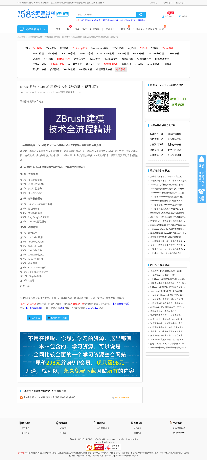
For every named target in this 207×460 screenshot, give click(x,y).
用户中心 (153, 3)
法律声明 (72, 439)
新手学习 (25, 428)
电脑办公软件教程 (52, 37)
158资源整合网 (99, 439)
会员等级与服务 (103, 428)
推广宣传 (169, 16)
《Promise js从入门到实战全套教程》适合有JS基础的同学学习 (177, 229)
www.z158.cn (92, 308)
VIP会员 (63, 433)
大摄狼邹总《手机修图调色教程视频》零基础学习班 (173, 221)
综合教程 (66, 37)
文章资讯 (110, 29)
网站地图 (89, 439)
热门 (85, 29)
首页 (58, 29)
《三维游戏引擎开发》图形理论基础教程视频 (170, 241)
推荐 (77, 29)
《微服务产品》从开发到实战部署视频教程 (169, 249)
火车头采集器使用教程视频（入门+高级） (169, 283)
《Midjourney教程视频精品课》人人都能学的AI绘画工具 (175, 193)
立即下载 (36, 318)
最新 (69, 29)
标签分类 (94, 29)
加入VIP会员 (202, 179)
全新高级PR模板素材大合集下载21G (166, 271)
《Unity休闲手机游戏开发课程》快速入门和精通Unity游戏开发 (178, 185)
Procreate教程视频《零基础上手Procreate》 (169, 225)
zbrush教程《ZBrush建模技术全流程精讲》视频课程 (49, 397)
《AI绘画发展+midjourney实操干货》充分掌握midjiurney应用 (177, 205)
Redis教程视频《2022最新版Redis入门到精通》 (171, 233)
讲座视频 (32, 37)
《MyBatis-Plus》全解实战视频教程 (166, 253)
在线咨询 (202, 163)
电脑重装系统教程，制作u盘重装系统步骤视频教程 (173, 327)
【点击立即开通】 (121, 303)
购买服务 (179, 3)
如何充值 (137, 433)
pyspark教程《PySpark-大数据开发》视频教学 (170, 343)
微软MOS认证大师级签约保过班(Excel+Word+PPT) (172, 307)
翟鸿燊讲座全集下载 (110, 20)
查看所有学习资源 (59, 318)
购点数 (184, 16)
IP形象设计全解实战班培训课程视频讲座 (168, 348)
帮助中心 (80, 439)
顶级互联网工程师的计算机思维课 (165, 315)
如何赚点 (25, 433)
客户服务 (166, 3)
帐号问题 (137, 428)
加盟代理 (125, 29)
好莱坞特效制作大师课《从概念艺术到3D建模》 (171, 335)
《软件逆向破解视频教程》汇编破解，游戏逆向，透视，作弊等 (178, 303)
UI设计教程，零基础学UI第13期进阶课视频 (169, 319)
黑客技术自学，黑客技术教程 (163, 311)
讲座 (62, 308)
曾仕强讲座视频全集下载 (90, 20)
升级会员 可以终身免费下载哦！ (149, 29)
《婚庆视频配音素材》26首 (162, 275)
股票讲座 (141, 20)
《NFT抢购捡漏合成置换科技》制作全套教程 (170, 189)
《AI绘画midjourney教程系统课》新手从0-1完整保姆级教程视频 (178, 197)
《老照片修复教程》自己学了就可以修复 (168, 181)
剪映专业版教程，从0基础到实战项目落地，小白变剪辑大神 (177, 176)
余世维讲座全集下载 (128, 20)
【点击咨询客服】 (34, 308)
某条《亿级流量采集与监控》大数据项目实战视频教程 (174, 245)
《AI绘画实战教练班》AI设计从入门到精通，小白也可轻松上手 (178, 209)
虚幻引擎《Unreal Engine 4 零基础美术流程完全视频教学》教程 (178, 217)
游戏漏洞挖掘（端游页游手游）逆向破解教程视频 (172, 323)
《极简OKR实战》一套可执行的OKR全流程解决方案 (173, 339)
